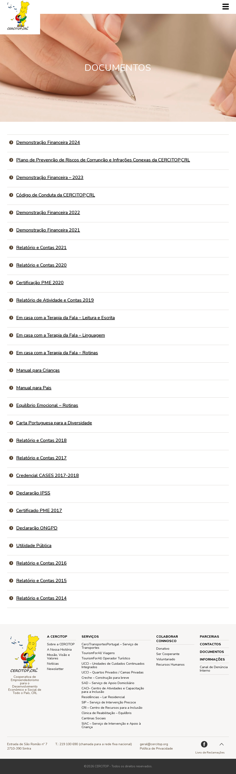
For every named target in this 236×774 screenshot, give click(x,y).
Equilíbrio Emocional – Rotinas (47, 405)
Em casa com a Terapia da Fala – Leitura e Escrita (65, 318)
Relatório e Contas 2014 (41, 598)
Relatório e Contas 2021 (41, 247)
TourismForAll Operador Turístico (106, 658)
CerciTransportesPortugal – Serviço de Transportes (110, 646)
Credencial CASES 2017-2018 (47, 475)
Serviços (90, 636)
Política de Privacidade (156, 748)
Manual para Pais (33, 388)
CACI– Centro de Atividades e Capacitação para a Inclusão (113, 690)
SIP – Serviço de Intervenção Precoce (109, 702)
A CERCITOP (57, 636)
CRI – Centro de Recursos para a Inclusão (112, 708)
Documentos (212, 652)
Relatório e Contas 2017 (41, 458)
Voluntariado (165, 659)
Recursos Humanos (170, 664)
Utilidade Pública (33, 545)
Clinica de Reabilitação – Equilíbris (107, 713)
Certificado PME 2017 (39, 510)
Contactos (210, 644)
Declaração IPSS (33, 493)
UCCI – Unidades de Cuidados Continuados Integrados (113, 665)
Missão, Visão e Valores (58, 657)
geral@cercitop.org (154, 744)
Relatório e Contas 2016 (41, 563)
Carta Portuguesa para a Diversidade (54, 423)
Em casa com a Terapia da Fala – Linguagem (60, 335)
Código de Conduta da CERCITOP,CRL (55, 195)
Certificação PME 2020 (40, 283)
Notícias (53, 663)
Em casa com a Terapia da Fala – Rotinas (57, 353)
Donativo (162, 648)
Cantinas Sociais (94, 718)
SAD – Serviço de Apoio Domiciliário (108, 683)
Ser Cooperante (168, 654)
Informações (212, 659)
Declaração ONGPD (36, 528)
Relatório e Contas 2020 (41, 265)
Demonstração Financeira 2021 (48, 230)
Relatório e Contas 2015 (41, 581)
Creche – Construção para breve (105, 678)
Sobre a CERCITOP (60, 644)
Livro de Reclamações (210, 752)
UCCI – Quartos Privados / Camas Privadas (113, 672)
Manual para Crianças (38, 370)
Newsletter (55, 669)
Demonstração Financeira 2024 (48, 142)
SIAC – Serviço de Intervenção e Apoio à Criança (111, 725)
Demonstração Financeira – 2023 (49, 177)
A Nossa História (59, 649)
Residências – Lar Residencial (103, 697)
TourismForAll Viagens (98, 653)
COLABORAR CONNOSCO (167, 638)
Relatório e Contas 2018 (41, 440)
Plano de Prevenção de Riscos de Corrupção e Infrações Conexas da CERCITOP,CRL (103, 160)
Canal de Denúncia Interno (214, 669)
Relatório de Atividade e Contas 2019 (55, 300)
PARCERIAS (209, 636)
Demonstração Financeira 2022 (48, 212)
